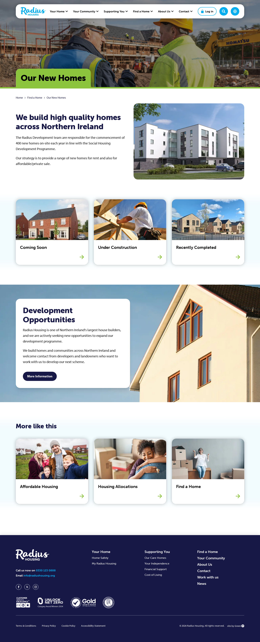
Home (19, 97)
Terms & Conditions (26, 625)
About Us (204, 564)
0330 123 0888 (46, 570)
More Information (39, 376)
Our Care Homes (155, 558)
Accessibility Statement (93, 625)
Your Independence (157, 563)
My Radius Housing (104, 563)
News (201, 583)
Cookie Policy (68, 625)
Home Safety (100, 558)
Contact (203, 571)
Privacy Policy (49, 625)
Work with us (207, 577)
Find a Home (34, 97)
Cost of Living (153, 575)
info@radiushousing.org (39, 575)
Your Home (101, 551)
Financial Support (156, 569)
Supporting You (157, 551)
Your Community (211, 558)
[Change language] (235, 11)
